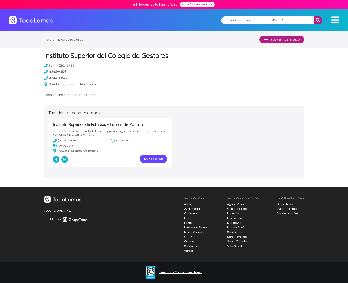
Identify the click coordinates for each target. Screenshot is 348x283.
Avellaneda (192, 209)
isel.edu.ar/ (63, 146)
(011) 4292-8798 (59, 65)
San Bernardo (236, 232)
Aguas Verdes (236, 204)
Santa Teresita (237, 241)
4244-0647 (55, 78)
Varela (188, 251)
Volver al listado (282, 39)
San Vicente (192, 246)
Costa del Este (237, 209)
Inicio (47, 39)
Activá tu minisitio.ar (197, 4)
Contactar (153, 159)
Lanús (188, 223)
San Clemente (237, 237)
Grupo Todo (285, 204)
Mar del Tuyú (236, 227)
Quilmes (189, 241)
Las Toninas (235, 218)
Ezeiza (188, 218)
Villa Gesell (234, 246)
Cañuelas (191, 213)
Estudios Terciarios (70, 39)
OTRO (188, 237)
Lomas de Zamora (197, 227)
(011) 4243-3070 (66, 141)
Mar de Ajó (234, 223)
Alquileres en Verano (290, 213)
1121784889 (120, 141)
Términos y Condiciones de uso (180, 272)
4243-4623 (55, 72)
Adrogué (190, 204)
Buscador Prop (287, 209)
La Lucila (233, 213)
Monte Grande (194, 232)
